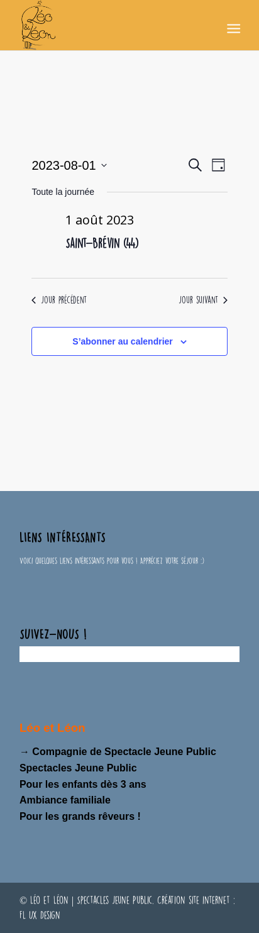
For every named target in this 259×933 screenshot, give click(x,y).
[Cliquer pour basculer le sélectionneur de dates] (68, 165)
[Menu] (232, 26)
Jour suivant (203, 300)
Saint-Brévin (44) (101, 243)
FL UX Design (39, 915)
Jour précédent (59, 300)
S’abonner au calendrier (122, 341)
